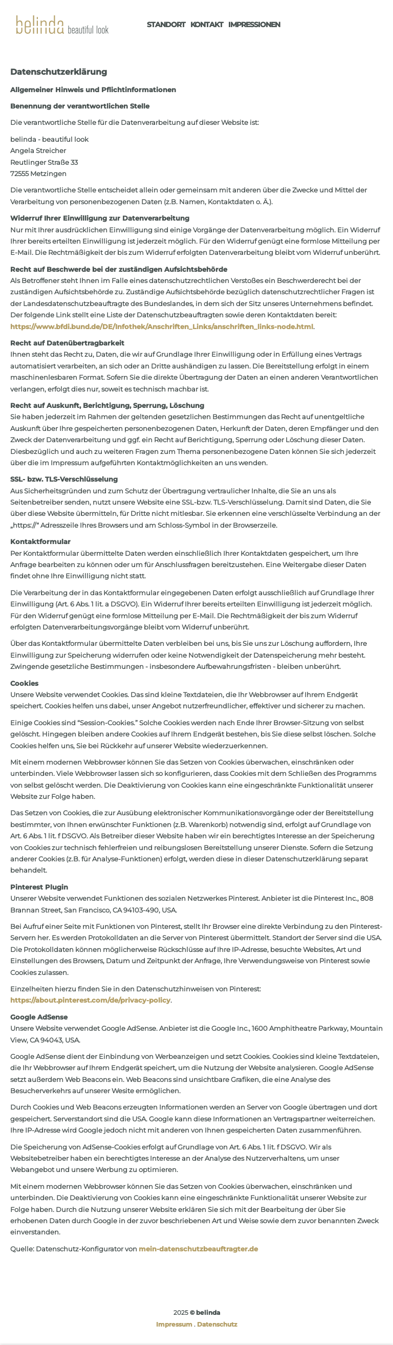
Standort (166, 24)
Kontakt (206, 24)
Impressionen (254, 24)
